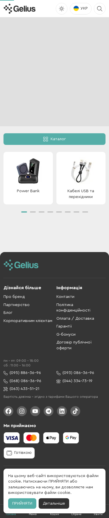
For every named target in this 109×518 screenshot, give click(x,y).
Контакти (65, 297)
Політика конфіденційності (73, 308)
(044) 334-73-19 (74, 381)
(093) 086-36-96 (75, 373)
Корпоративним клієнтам (27, 321)
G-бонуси (66, 334)
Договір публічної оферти (74, 345)
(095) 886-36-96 (22, 373)
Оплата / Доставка (75, 318)
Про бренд (14, 297)
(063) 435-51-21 (21, 389)
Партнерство (16, 305)
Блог (7, 313)
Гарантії (64, 326)
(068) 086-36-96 (22, 381)
